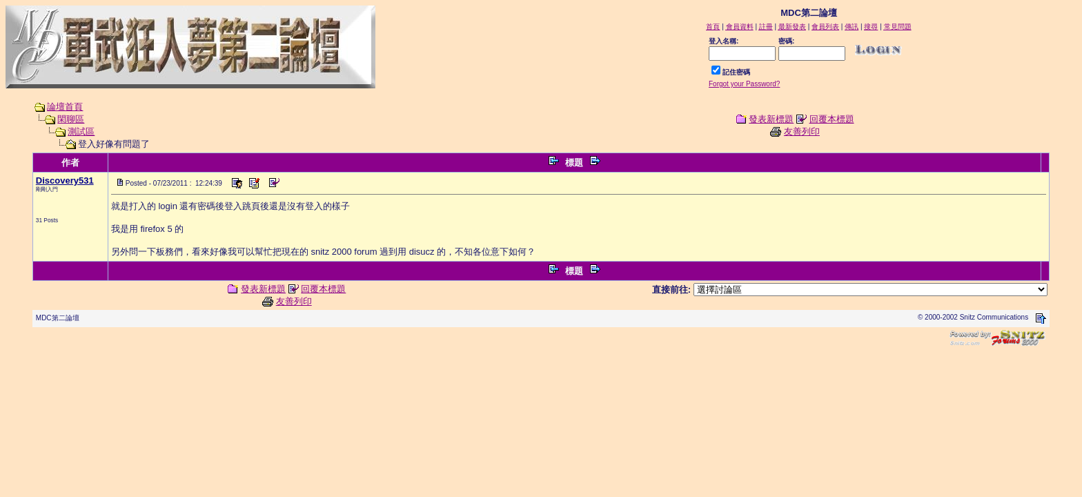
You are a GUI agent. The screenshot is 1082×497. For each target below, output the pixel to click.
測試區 (81, 131)
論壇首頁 (65, 106)
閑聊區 (70, 119)
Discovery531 (65, 180)
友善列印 (802, 131)
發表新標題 (771, 119)
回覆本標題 (831, 119)
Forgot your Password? (744, 84)
